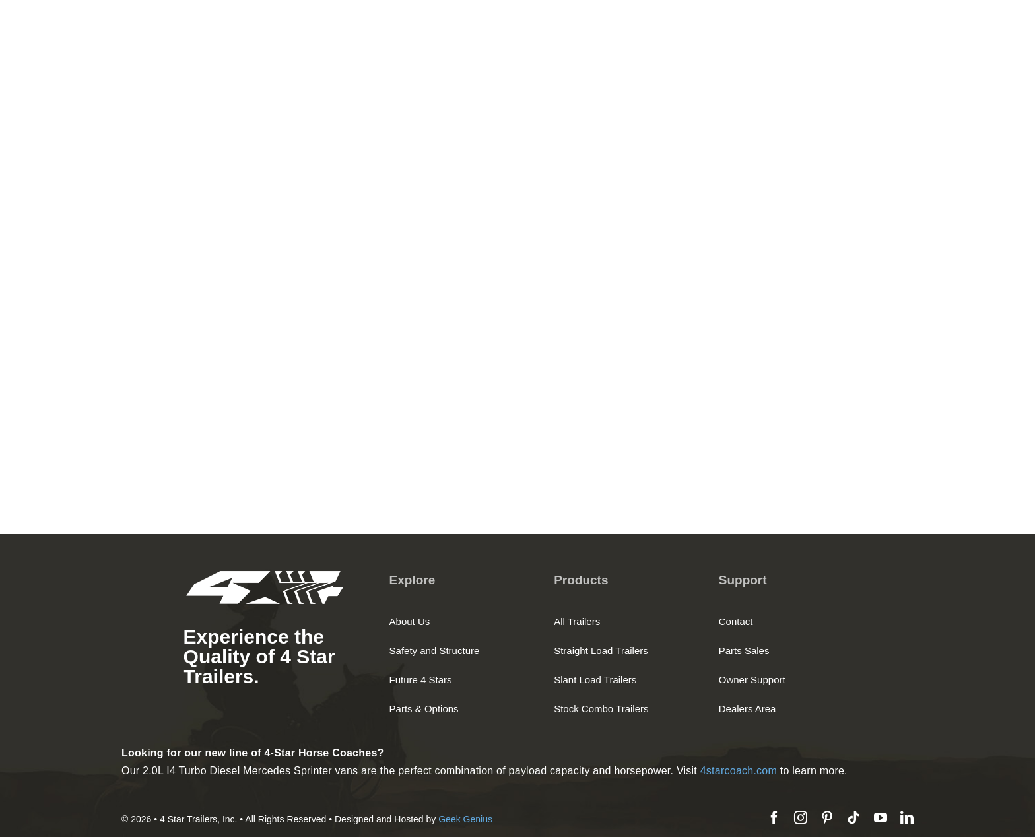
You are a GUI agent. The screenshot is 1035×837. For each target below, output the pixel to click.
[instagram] (800, 817)
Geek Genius (465, 819)
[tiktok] (853, 817)
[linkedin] (907, 817)
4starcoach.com (738, 770)
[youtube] (880, 817)
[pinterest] (827, 817)
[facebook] (774, 817)
